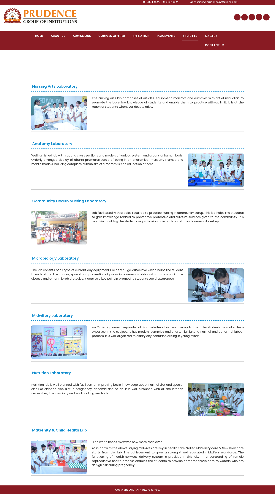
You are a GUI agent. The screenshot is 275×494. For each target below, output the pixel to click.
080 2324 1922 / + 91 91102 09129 (160, 2)
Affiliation (140, 36)
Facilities (190, 36)
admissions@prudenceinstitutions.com (214, 2)
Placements (166, 36)
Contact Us (214, 45)
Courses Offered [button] (111, 36)
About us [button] (58, 36)
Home (39, 36)
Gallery (211, 36)
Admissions (82, 36)
